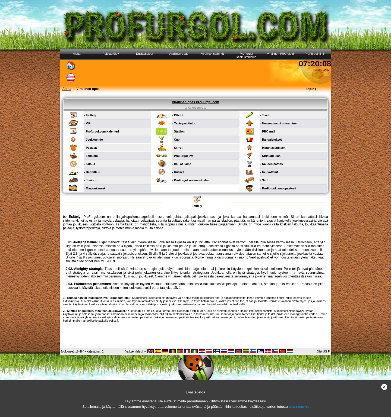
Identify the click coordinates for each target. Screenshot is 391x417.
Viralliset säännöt (212, 53)
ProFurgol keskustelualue (246, 55)
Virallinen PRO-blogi (280, 53)
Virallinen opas (178, 53)
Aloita (77, 53)
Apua (311, 88)
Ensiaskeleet (144, 53)
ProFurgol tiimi (314, 53)
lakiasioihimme (298, 406)
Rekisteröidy (110, 53)
